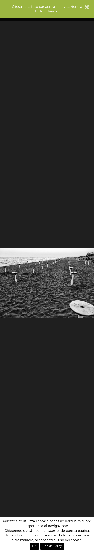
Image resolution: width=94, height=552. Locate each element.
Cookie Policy (52, 546)
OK (34, 546)
